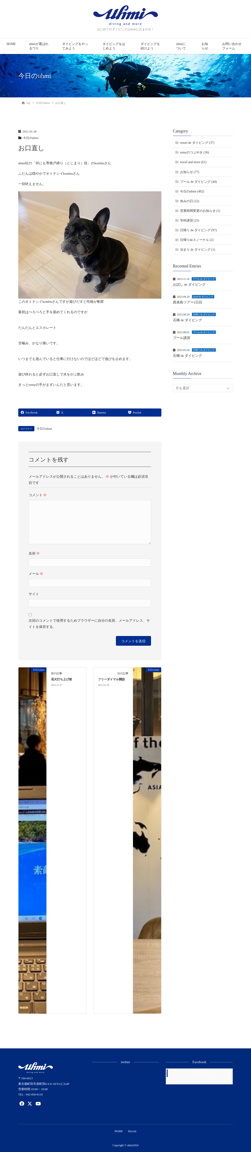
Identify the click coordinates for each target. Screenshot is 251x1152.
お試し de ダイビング (189, 284)
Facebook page (200, 1073)
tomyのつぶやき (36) (194, 152)
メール (36, 574)
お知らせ (205, 46)
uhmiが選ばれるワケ (38, 46)
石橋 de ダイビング (187, 320)
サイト (34, 594)
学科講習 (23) (189, 220)
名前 (34, 553)
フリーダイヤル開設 (111, 679)
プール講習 (181, 338)
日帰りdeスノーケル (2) (197, 240)
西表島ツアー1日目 (188, 302)
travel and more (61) (193, 162)
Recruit (132, 1131)
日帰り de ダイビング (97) (198, 230)
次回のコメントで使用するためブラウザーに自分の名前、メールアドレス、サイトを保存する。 (89, 624)
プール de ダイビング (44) (198, 181)
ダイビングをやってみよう (75, 46)
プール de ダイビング (204, 279)
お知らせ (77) (189, 172)
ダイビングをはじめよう (114, 46)
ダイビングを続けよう (150, 46)
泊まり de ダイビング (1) (197, 249)
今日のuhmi (31, 138)
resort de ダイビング (203, 296)
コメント (38, 495)
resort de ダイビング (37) (197, 142)
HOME (11, 44)
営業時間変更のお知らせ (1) (200, 211)
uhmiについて (181, 46)
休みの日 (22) (189, 201)
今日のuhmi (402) (192, 191)
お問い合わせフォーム (232, 46)
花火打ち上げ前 (61, 679)
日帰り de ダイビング (204, 314)
